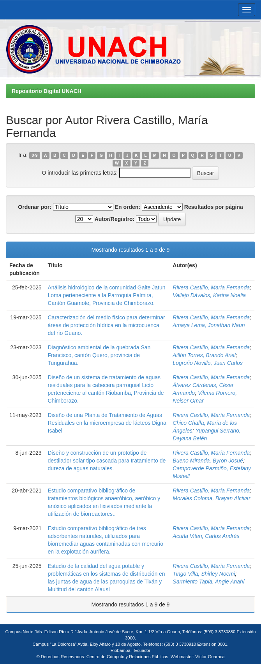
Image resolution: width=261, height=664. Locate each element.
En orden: (127, 207)
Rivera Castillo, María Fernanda (211, 287)
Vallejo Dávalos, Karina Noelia (209, 295)
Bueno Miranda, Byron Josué (208, 460)
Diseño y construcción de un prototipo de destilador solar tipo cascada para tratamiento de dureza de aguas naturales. (107, 460)
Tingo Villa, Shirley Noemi (204, 574)
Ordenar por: (34, 207)
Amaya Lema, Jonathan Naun (209, 325)
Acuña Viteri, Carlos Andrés (206, 536)
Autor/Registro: (115, 219)
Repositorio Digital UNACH (46, 91)
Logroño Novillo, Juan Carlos (208, 363)
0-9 (34, 155)
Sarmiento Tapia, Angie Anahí (208, 581)
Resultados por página (213, 207)
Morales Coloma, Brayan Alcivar (211, 498)
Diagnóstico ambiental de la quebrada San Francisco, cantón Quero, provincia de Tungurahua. (99, 355)
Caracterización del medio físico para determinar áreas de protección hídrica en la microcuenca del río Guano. (106, 325)
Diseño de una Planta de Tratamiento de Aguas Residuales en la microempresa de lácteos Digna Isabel (107, 423)
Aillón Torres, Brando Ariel (204, 355)
